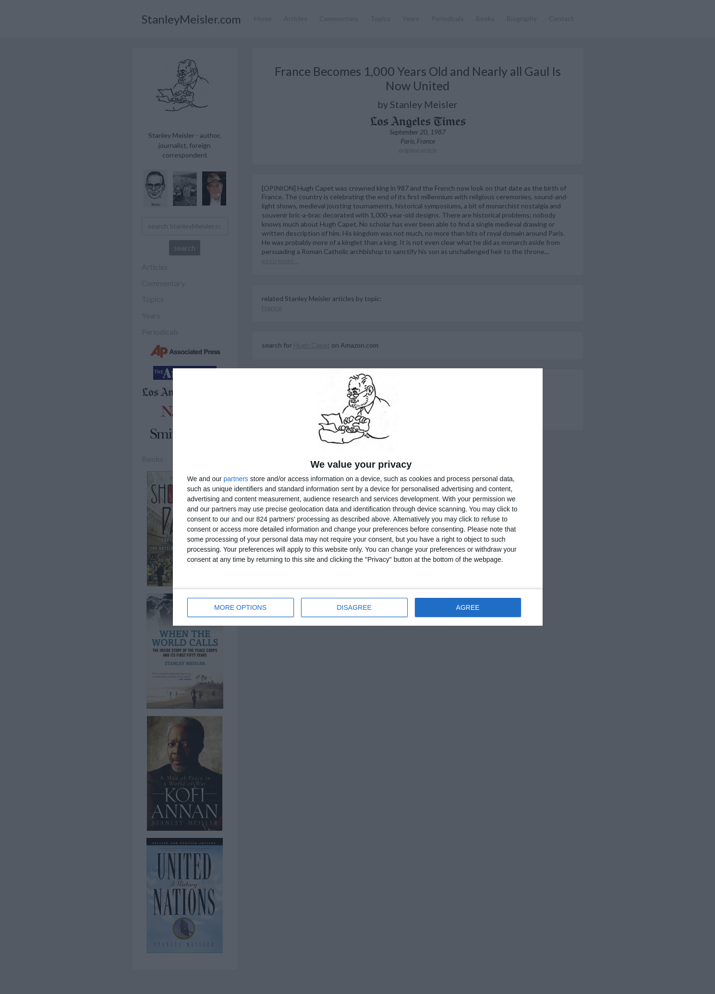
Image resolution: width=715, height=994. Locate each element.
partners (236, 478)
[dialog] (358, 497)
